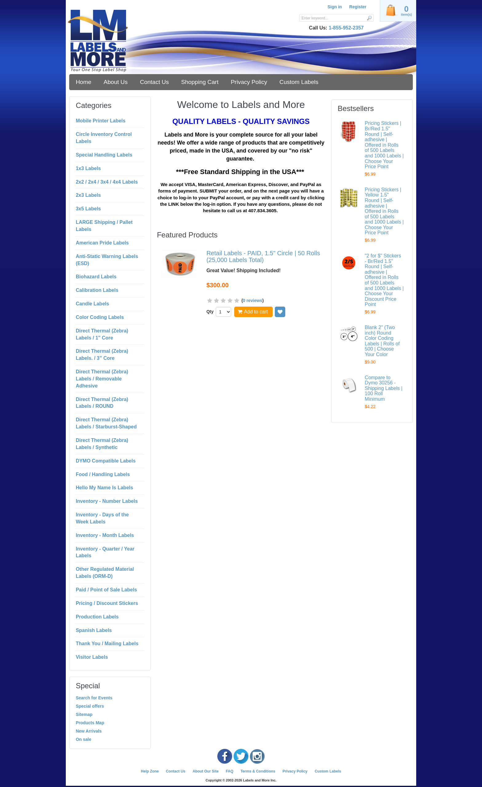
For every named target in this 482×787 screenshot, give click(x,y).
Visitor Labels (92, 657)
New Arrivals (88, 731)
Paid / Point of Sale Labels (106, 589)
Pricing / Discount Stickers (107, 603)
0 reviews (252, 300)
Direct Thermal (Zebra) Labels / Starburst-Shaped (106, 423)
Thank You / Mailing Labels (107, 643)
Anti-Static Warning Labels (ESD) (107, 260)
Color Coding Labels (100, 317)
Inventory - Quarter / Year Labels (105, 552)
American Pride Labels (102, 242)
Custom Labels (298, 82)
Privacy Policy (249, 82)
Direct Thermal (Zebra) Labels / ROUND (102, 403)
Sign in (334, 6)
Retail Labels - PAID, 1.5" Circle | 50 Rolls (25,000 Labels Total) (263, 256)
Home (83, 82)
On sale (83, 739)
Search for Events (94, 697)
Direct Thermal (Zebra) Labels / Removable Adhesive (102, 378)
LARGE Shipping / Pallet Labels (104, 226)
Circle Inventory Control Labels (104, 138)
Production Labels (97, 616)
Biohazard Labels (96, 276)
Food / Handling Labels (103, 474)
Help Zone (150, 771)
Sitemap (84, 714)
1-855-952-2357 (346, 27)
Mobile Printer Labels (100, 120)
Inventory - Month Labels (105, 535)
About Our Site (205, 771)
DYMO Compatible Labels (106, 460)
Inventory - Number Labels (107, 501)
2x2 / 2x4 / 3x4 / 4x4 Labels (107, 182)
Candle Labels (92, 303)
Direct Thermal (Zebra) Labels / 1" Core (102, 334)
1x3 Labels (88, 168)
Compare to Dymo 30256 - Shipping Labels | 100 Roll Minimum (383, 388)
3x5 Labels (88, 208)
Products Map (90, 722)
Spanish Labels (94, 630)
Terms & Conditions (257, 771)
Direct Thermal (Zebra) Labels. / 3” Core (102, 354)
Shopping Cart (199, 82)
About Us (116, 82)
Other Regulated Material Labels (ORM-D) (105, 572)
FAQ (229, 771)
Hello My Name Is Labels (104, 487)
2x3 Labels (88, 195)
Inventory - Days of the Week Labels (102, 518)
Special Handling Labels (104, 154)
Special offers (90, 706)
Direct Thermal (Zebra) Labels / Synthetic (102, 444)
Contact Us (154, 82)
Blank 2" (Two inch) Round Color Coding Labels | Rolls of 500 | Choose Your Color (382, 341)
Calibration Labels (97, 290)
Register (357, 6)
